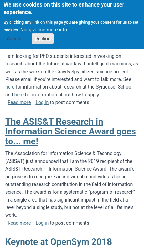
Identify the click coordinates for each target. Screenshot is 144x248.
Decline (43, 35)
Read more (19, 102)
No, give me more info (43, 26)
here (9, 87)
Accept (14, 35)
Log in (42, 102)
